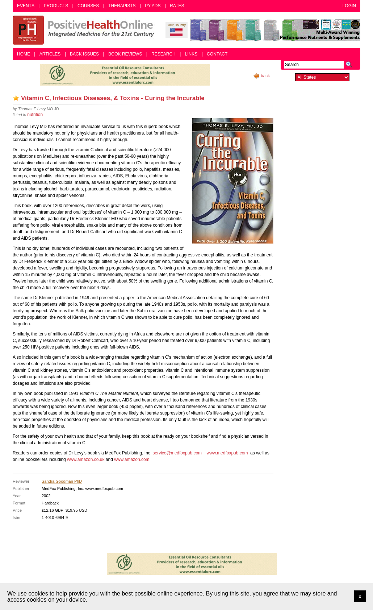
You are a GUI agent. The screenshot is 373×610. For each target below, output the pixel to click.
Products (56, 5)
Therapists (121, 5)
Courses (88, 5)
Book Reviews (125, 54)
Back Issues (84, 54)
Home (23, 54)
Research (163, 54)
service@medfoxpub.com (177, 453)
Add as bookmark (16, 98)
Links (191, 54)
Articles (49, 54)
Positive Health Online (85, 30)
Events (25, 5)
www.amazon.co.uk (85, 459)
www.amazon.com (131, 459)
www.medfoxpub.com (227, 453)
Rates (177, 5)
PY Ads (152, 5)
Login (349, 5)
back (265, 75)
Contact (217, 54)
